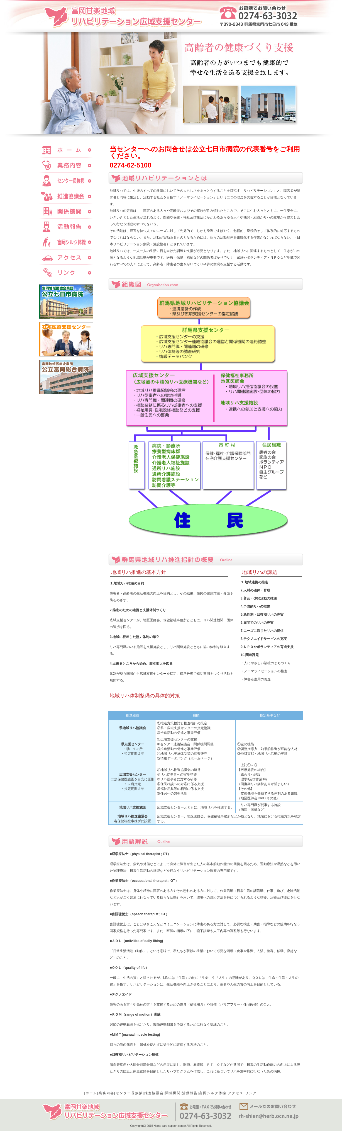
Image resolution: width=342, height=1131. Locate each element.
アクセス (235, 1093)
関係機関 (173, 1093)
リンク (251, 1093)
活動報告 (190, 1093)
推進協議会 (154, 1093)
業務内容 (106, 1093)
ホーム (91, 1093)
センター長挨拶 (129, 1093)
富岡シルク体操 (212, 1093)
